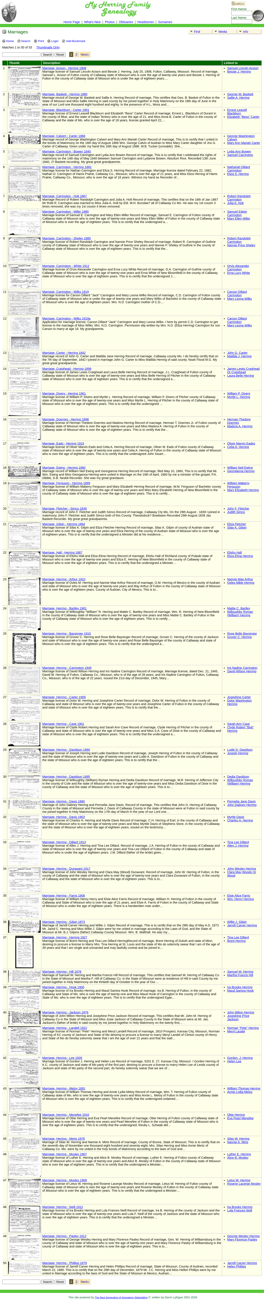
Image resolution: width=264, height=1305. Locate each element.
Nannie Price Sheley (241, 245)
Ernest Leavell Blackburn (237, 111)
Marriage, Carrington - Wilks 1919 (65, 291)
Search (23, 41)
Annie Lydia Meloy (239, 1092)
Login (52, 41)
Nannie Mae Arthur (240, 579)
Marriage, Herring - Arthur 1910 (63, 579)
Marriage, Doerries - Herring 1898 (65, 419)
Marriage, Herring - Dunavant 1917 (66, 868)
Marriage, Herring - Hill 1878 (61, 971)
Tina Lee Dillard (238, 842)
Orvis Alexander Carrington (238, 267)
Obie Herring (236, 1114)
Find (194, 31)
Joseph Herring (237, 753)
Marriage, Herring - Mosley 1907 (64, 1154)
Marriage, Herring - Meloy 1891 (63, 1088)
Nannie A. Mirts (237, 1142)
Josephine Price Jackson (238, 1017)
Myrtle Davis (235, 817)
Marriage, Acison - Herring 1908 (64, 68)
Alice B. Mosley (237, 1157)
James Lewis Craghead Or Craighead (243, 370)
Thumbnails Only (48, 47)
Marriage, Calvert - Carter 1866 (63, 136)
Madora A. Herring (239, 426)
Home (8, 41)
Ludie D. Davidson (240, 749)
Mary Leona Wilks (239, 298)
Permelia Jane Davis (241, 801)
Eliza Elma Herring (240, 556)
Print (39, 41)
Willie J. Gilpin (237, 922)
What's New (92, 22)
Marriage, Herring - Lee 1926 (62, 1058)
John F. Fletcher (238, 508)
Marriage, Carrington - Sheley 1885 (66, 238)
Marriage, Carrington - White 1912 (65, 266)
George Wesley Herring (243, 1236)
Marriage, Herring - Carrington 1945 (67, 668)
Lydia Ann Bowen (239, 151)
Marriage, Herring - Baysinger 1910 (66, 633)
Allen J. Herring (237, 845)
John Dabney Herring (241, 805)
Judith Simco (236, 512)
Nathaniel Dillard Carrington (238, 168)
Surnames (165, 22)
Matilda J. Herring (239, 356)
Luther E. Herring (239, 1154)
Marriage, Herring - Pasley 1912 (64, 1236)
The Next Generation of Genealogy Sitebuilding (121, 1297)
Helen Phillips (236, 1266)
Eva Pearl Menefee (240, 1118)
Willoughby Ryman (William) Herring (240, 613)
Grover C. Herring (239, 637)
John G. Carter (237, 352)
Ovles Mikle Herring (240, 582)
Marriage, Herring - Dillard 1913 (64, 842)
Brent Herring (236, 941)
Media (220, 31)
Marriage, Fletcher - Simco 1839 (64, 508)
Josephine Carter (239, 697)
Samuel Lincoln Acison (242, 68)
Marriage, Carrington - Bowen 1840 (66, 151)
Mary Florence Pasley (242, 1239)
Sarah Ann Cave (238, 724)
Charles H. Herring (240, 820)
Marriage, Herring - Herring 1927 (64, 937)
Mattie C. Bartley (238, 608)
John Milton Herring (240, 1012)
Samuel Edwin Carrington (237, 213)
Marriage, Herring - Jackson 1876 (65, 1012)
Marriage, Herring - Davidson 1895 (66, 776)
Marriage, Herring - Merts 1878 (63, 1138)
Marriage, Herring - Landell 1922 (64, 1028)
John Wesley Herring (241, 868)
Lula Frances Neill (239, 1210)
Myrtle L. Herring (238, 397)
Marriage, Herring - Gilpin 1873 (63, 922)
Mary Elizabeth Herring (243, 490)
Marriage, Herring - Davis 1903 (63, 817)
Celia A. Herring (238, 447)
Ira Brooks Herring (239, 987)
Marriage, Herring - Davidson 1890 (66, 749)
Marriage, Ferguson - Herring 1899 (66, 483)
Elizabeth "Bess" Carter (243, 117)
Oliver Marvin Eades (241, 443)
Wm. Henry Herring (240, 899)
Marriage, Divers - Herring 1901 (64, 393)
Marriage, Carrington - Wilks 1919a (66, 318)
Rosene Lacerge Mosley (244, 1183)
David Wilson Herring (241, 671)
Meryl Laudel (236, 1031)
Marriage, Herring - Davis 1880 (63, 801)
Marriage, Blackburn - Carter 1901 (65, 110)
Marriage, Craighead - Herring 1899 (66, 368)
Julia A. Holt (235, 203)
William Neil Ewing (240, 467)
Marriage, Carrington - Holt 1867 (64, 196)
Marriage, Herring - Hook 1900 (63, 987)
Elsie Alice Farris (238, 895)
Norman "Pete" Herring (243, 1028)
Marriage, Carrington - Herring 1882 (67, 167)
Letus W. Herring (238, 1180)
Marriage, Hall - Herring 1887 (62, 552)
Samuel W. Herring (240, 971)
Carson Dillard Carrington (237, 293)
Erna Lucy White (238, 273)
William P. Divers (238, 393)
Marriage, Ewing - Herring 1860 (63, 467)
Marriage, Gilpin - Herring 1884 (63, 524)
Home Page (71, 22)
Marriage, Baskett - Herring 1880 (64, 94)
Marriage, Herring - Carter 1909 (64, 697)
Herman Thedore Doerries (239, 421)
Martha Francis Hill (240, 975)
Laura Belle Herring (240, 375)
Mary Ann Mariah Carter (243, 143)
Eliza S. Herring (238, 174)
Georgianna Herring (240, 471)
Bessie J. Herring (239, 71)
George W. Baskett (240, 94)
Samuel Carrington (240, 155)
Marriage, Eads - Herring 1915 (63, 443)
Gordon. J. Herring (240, 1058)
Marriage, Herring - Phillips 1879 (64, 1263)
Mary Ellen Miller (238, 218)
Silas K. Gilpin (237, 527)
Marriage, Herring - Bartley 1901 (64, 608)
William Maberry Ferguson (238, 484)
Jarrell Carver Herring (242, 925)
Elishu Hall (234, 552)
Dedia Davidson (238, 776)
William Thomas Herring (243, 1088)
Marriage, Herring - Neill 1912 (62, 1207)
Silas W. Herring (238, 1138)
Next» (85, 54)
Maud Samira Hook (240, 990)
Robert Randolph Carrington (239, 197)
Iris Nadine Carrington (242, 668)
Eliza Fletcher (236, 524)
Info (243, 31)
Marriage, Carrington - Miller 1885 (65, 211)
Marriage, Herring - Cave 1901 (63, 724)
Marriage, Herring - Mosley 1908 (64, 1180)
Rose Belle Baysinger (242, 633)
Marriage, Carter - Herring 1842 (64, 352)
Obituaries (126, 22)
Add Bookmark (73, 41)
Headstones (145, 22)
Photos (110, 22)
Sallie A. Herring (238, 97)
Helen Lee (234, 1061)
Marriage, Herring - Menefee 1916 (65, 1114)
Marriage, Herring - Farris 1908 (63, 895)
